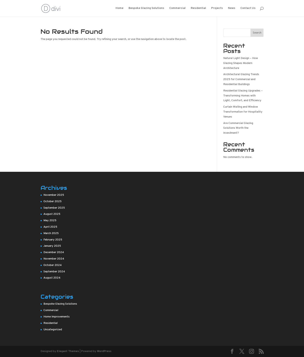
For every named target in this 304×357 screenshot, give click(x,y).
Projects (217, 8)
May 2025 (49, 220)
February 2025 (52, 240)
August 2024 (52, 278)
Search (257, 33)
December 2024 (53, 252)
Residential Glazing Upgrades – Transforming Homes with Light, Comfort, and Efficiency (243, 95)
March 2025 (51, 233)
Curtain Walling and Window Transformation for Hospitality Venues (242, 112)
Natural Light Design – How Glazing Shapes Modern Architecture (240, 63)
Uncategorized (52, 329)
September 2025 (54, 208)
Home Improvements (56, 317)
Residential (198, 8)
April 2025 (50, 227)
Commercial (177, 8)
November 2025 (53, 195)
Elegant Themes (68, 351)
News (231, 8)
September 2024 (54, 271)
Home (119, 8)
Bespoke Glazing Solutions (146, 8)
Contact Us (247, 8)
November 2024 (53, 259)
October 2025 (52, 201)
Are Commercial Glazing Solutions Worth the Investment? (238, 128)
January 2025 (52, 246)
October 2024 (52, 265)
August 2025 (51, 214)
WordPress (104, 351)
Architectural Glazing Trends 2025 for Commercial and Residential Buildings (241, 79)
